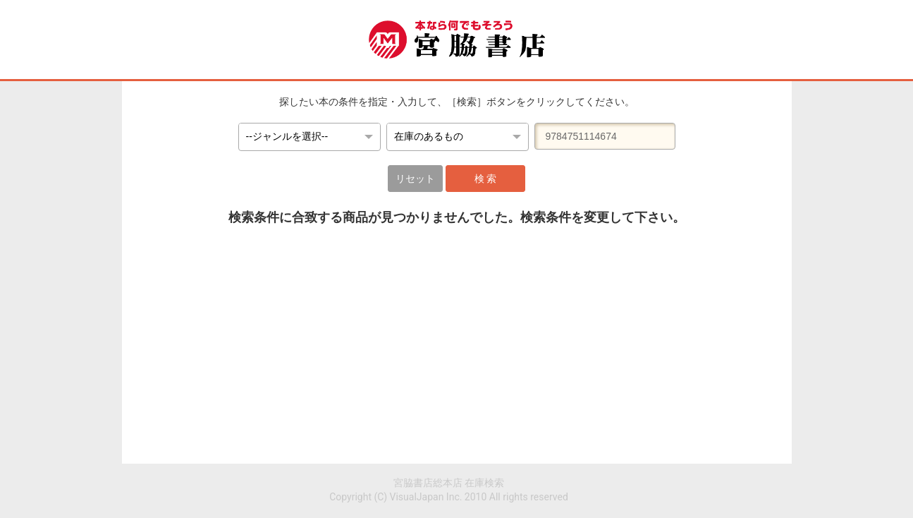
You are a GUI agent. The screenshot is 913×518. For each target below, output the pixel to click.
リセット (415, 178)
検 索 (485, 178)
